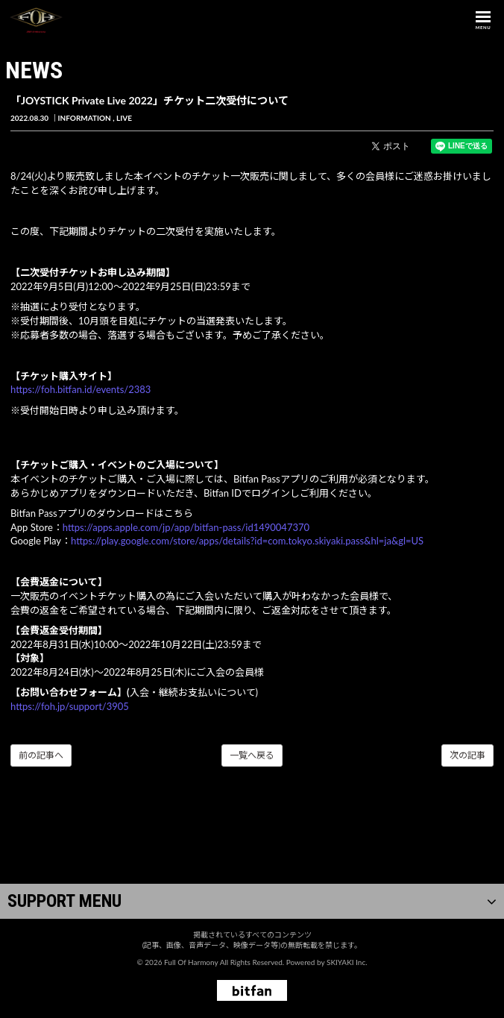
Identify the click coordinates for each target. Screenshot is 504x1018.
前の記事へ (41, 755)
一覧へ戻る (252, 755)
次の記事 (467, 755)
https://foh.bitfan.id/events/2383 (80, 389)
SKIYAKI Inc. (347, 962)
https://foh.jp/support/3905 (69, 706)
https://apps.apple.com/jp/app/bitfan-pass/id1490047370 (186, 527)
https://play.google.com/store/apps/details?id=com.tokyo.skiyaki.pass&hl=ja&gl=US (247, 541)
